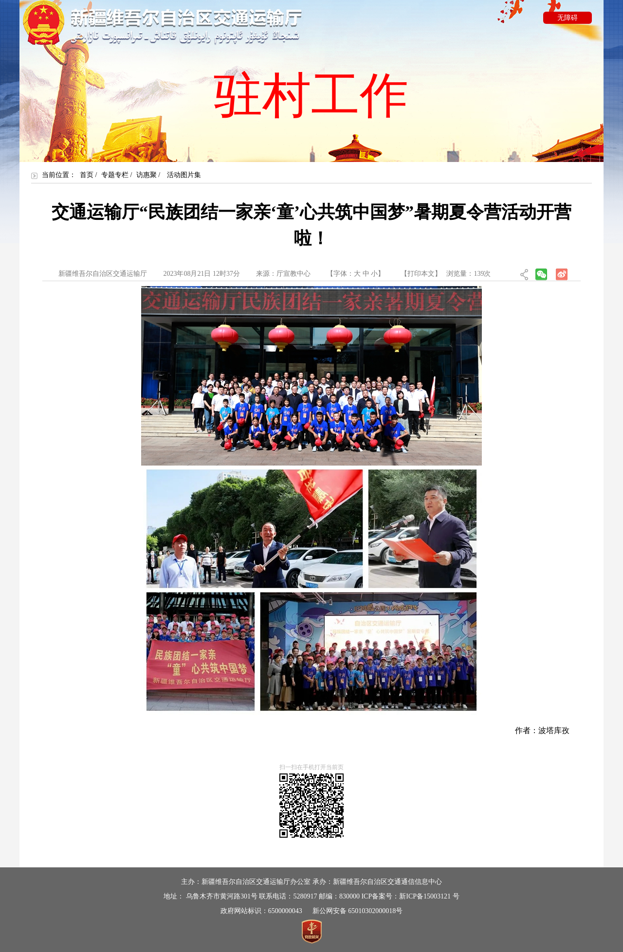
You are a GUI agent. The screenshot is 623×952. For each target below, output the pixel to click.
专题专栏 (114, 175)
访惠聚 (146, 175)
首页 (86, 175)
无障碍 (567, 17)
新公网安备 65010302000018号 (357, 911)
